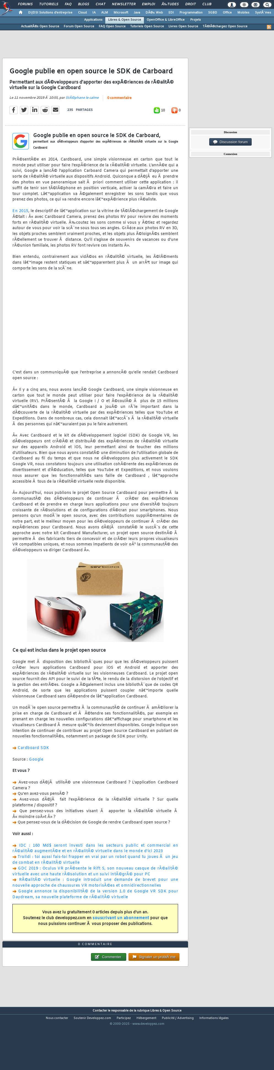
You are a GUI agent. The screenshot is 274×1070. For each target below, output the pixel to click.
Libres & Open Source (124, 20)
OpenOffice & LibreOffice (166, 20)
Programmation (191, 13)
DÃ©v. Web (154, 13)
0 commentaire (119, 107)
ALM (104, 13)
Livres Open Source (183, 26)
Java (137, 13)
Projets (195, 20)
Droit (190, 4)
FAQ (68, 4)
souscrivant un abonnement (121, 927)
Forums (25, 4)
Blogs (83, 4)
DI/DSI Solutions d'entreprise (50, 13)
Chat (100, 4)
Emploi (148, 4)
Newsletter (123, 4)
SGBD (212, 13)
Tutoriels (49, 4)
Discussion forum (230, 142)
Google (36, 768)
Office (227, 13)
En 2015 (20, 220)
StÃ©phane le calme (82, 106)
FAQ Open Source (112, 26)
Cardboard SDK (33, 756)
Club (207, 4)
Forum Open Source (79, 26)
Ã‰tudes (170, 4)
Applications (93, 20)
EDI (171, 13)
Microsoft (121, 13)
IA (94, 13)
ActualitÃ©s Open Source (40, 26)
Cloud (82, 13)
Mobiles (243, 13)
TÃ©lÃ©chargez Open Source (225, 26)
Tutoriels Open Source (147, 26)
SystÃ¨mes (263, 13)
